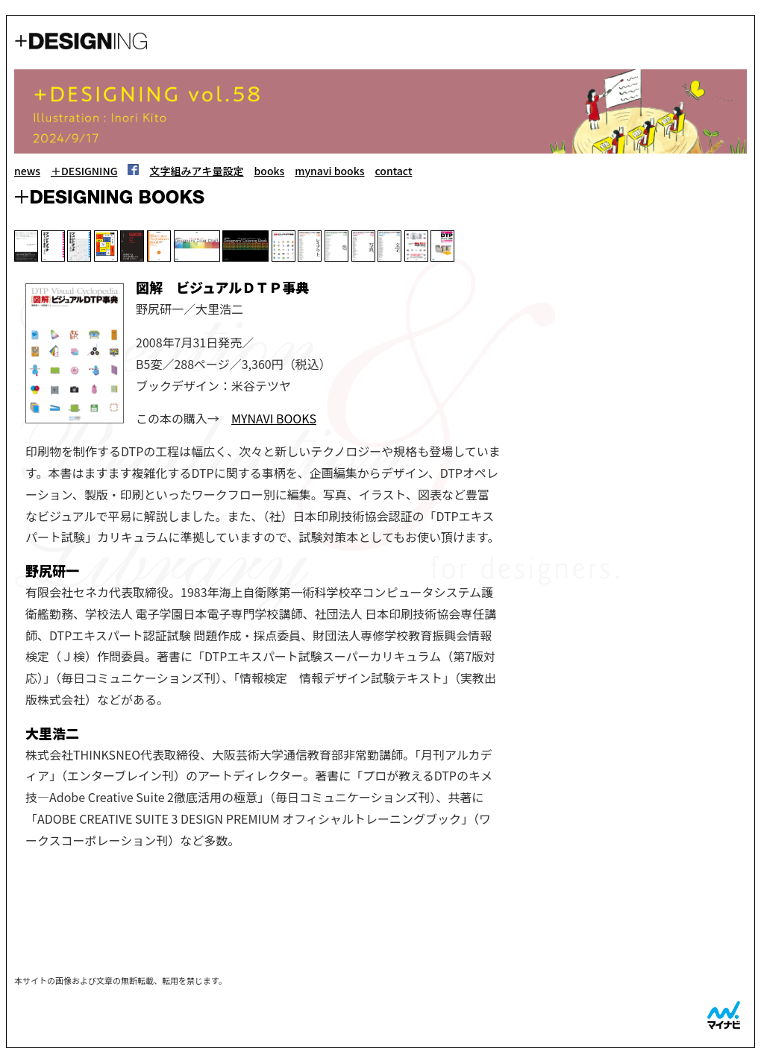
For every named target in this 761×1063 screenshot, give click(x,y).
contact (394, 170)
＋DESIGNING (84, 170)
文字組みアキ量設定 (196, 170)
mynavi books (329, 170)
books (269, 170)
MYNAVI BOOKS (273, 418)
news (27, 170)
